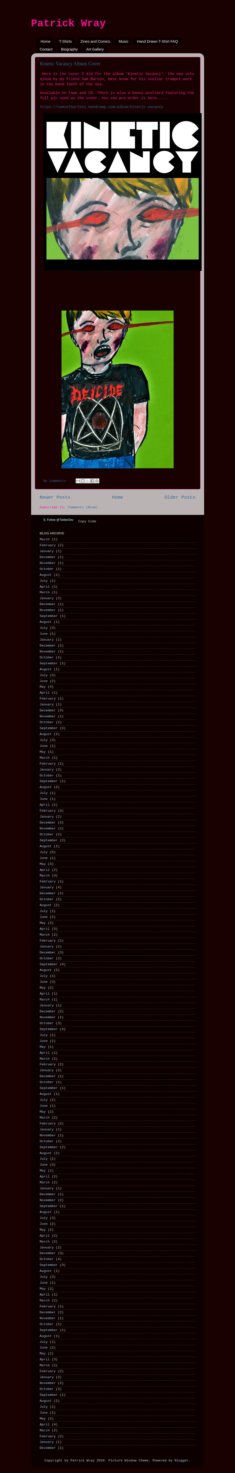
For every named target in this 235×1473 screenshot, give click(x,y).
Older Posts (180, 497)
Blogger (181, 1460)
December (48, 557)
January (47, 551)
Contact (46, 49)
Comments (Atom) (83, 507)
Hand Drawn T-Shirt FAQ (157, 41)
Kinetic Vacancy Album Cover (70, 63)
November (48, 563)
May (43, 687)
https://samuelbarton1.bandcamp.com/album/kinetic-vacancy (101, 107)
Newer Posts (55, 497)
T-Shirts (65, 41)
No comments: (56, 481)
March (45, 539)
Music (123, 41)
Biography (69, 49)
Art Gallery (95, 49)
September (49, 616)
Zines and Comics (95, 41)
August (46, 575)
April (45, 587)
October (47, 569)
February (48, 545)
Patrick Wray (68, 24)
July (44, 581)
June (44, 634)
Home (45, 41)
